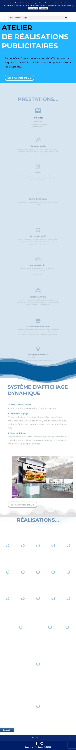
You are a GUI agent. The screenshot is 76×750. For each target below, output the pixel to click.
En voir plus (7, 730)
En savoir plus (20, 77)
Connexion (36, 737)
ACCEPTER (32, 8)
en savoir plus (23, 504)
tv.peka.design (47, 439)
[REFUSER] (73, 6)
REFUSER (44, 8)
